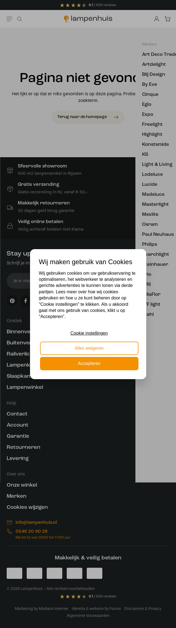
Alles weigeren (89, 348)
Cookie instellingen (89, 333)
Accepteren (89, 363)
